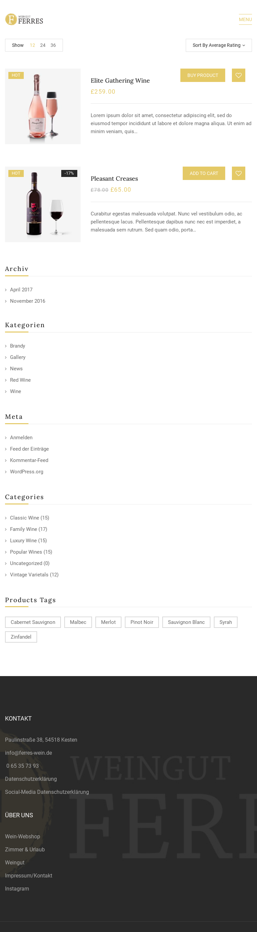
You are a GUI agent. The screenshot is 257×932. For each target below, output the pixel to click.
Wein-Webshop (22, 836)
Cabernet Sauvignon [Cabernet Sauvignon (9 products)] (33, 622)
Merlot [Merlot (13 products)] (108, 622)
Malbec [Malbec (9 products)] (78, 622)
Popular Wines (26, 552)
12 (32, 45)
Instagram (17, 889)
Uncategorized (26, 563)
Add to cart (204, 173)
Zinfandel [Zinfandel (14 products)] (21, 637)
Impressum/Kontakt (28, 875)
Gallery (17, 357)
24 (43, 45)
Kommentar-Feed (29, 460)
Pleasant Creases (114, 178)
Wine (15, 391)
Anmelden (21, 438)
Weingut (14, 862)
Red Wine (20, 380)
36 (53, 45)
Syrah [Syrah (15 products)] (226, 622)
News (16, 369)
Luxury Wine (23, 541)
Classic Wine (24, 518)
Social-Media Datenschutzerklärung (47, 792)
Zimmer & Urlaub (25, 849)
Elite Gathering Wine (120, 80)
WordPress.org (26, 472)
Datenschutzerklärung (31, 779)
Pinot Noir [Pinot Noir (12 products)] (142, 622)
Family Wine (23, 529)
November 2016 (27, 301)
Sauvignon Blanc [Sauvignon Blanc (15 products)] (186, 622)
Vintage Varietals (29, 575)
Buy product (202, 75)
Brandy (17, 346)
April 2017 (21, 290)
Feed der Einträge (29, 449)
